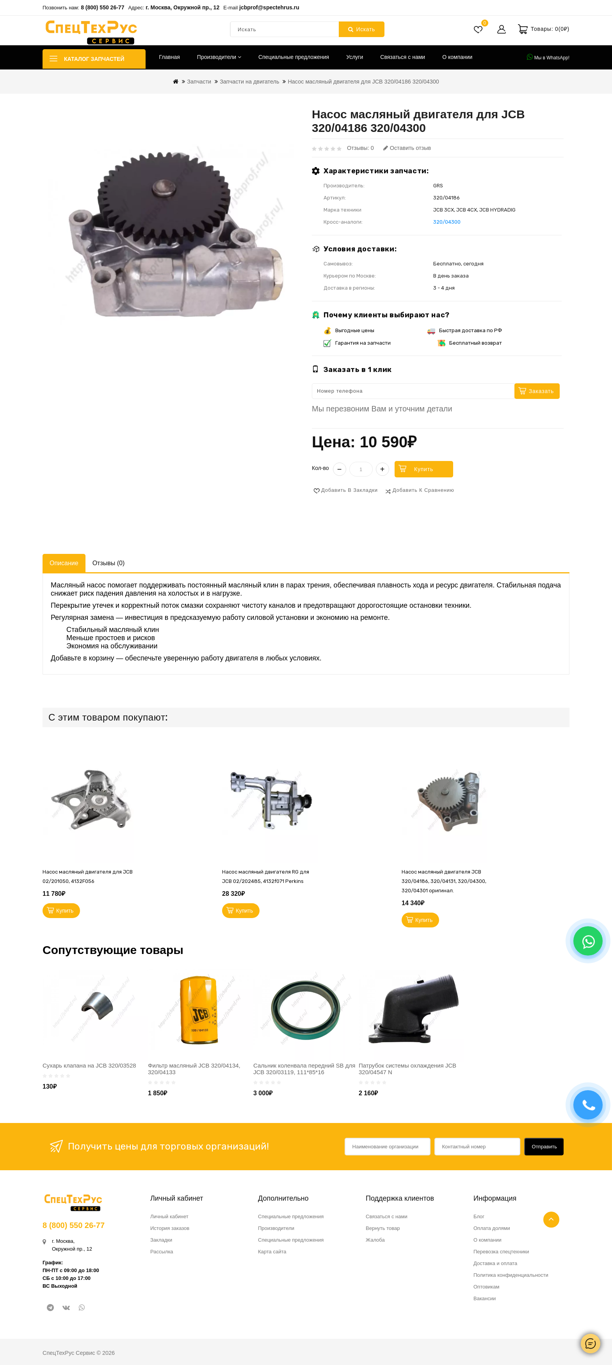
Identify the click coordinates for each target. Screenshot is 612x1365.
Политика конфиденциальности (510, 1275)
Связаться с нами (402, 57)
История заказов (169, 1228)
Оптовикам (486, 1287)
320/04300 (447, 222)
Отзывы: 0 (360, 148)
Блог (478, 1216)
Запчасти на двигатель (249, 81)
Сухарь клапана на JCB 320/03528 (89, 1065)
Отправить (544, 1147)
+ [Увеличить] (382, 469)
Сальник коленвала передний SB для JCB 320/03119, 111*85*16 (304, 1068)
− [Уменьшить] (339, 469)
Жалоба (375, 1240)
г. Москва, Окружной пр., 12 (182, 7)
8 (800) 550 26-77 (102, 7)
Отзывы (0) (109, 563)
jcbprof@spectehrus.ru (269, 7)
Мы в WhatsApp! (548, 57)
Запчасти (199, 81)
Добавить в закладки (349, 490)
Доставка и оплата (495, 1263)
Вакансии (484, 1298)
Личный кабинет (169, 1216)
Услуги (354, 57)
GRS (438, 186)
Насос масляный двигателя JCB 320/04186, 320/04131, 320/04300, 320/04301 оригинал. (444, 881)
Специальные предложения (293, 57)
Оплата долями (491, 1228)
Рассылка (161, 1252)
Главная (169, 57)
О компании (457, 57)
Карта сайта (272, 1252)
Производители (219, 57)
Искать (361, 29)
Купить (423, 469)
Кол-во (320, 468)
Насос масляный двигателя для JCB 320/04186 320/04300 (363, 81)
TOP (551, 1219)
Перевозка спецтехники (501, 1252)
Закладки (161, 1240)
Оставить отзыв (407, 148)
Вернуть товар (383, 1228)
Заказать (541, 391)
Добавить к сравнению (423, 490)
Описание (64, 563)
